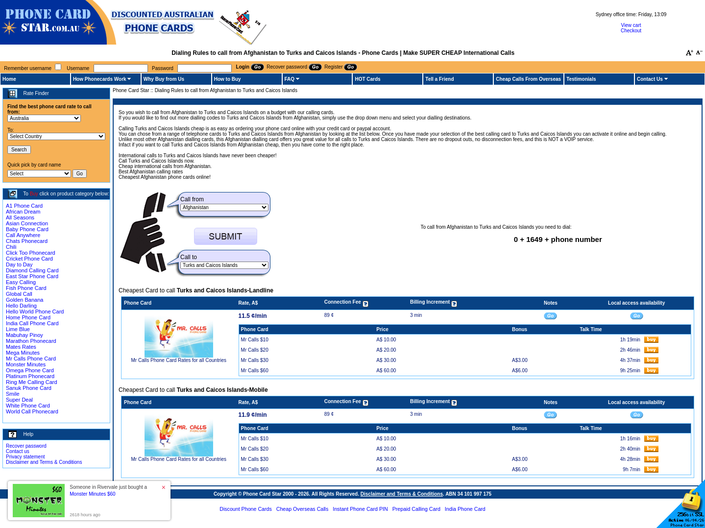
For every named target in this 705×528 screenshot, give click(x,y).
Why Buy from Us (164, 79)
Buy (34, 193)
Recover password (26, 446)
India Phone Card (465, 509)
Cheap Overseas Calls (302, 509)
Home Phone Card (28, 317)
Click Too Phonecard (30, 253)
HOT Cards (367, 79)
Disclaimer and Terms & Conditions (44, 462)
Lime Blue (18, 329)
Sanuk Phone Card (28, 388)
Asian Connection (27, 223)
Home (9, 79)
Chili (11, 247)
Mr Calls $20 (254, 350)
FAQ (290, 79)
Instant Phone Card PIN (360, 509)
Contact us (17, 451)
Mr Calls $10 (254, 339)
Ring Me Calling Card (31, 382)
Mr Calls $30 (254, 360)
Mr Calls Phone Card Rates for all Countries (179, 360)
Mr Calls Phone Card (31, 358)
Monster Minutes (26, 364)
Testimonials (581, 79)
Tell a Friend (439, 79)
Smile (13, 394)
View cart (631, 25)
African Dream (23, 212)
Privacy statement (25, 456)
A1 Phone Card (24, 206)
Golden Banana (24, 300)
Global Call (19, 294)
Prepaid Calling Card (416, 509)
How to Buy (227, 79)
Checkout (631, 30)
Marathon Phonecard (31, 341)
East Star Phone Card (32, 276)
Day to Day (19, 264)
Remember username (27, 68)
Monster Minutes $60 (92, 494)
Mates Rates (21, 347)
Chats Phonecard (27, 241)
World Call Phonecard (32, 411)
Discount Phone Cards (245, 509)
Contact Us (650, 79)
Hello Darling (21, 306)
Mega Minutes (23, 353)
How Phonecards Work (99, 79)
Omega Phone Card (30, 370)
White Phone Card (28, 405)
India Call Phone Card (32, 323)
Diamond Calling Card (32, 270)
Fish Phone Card (26, 288)
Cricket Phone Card (29, 259)
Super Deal (19, 400)
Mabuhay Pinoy (24, 335)
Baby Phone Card (27, 229)
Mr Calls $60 (254, 370)
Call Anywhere (23, 235)
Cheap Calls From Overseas (528, 79)
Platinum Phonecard (30, 376)
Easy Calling (21, 282)
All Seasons (20, 217)
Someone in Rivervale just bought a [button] (108, 490)
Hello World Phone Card (35, 311)
